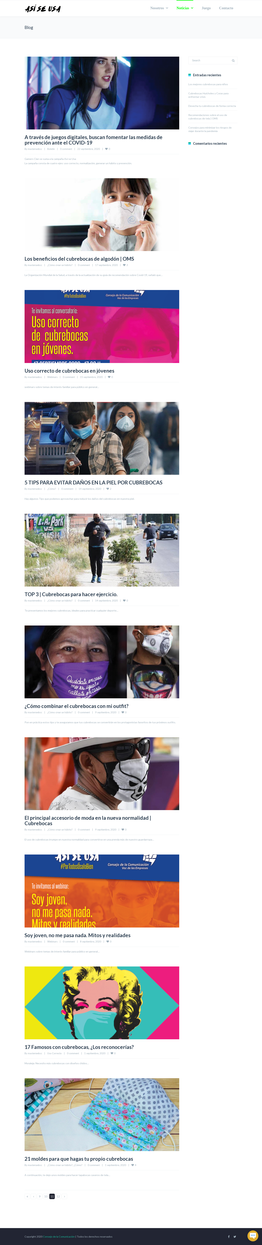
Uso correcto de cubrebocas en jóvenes (72, 370)
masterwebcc (35, 148)
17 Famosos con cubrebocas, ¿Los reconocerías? (82, 1046)
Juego (206, 8)
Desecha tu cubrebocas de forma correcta (212, 105)
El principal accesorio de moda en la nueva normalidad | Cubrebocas (92, 820)
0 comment (66, 148)
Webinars (52, 377)
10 (45, 1196)
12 (58, 1196)
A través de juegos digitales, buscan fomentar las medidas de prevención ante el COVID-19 (98, 140)
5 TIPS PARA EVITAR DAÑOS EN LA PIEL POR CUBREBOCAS (99, 482)
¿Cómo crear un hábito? (60, 265)
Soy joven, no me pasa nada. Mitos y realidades (82, 935)
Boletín (51, 148)
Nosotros (157, 8)
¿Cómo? (51, 488)
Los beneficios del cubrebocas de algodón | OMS (83, 258)
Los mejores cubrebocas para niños (208, 84)
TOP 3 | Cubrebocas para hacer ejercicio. (74, 594)
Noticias (182, 8)
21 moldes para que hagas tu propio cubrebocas (82, 1158)
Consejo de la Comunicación (59, 1236)
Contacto (226, 8)
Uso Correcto (54, 1053)
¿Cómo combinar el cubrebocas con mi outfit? (80, 706)
